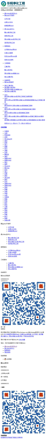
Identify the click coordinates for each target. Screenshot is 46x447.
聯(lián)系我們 (9, 82)
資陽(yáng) (7, 183)
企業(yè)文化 (8, 22)
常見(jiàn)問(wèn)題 (10, 56)
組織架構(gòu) (9, 25)
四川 (5, 148)
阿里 (5, 201)
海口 (5, 145)
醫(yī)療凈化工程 (9, 32)
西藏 (5, 189)
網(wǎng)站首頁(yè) (10, 13)
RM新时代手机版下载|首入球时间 (11, 437)
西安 (5, 205)
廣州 (5, 141)
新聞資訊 (7, 46)
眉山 (5, 172)
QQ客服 (8, 359)
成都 (5, 150)
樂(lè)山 (6, 168)
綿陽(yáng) (7, 160)
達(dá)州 (7, 177)
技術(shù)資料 (8, 59)
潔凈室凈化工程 (9, 42)
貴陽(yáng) (7, 185)
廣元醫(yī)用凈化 (9, 87)
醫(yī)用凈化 (8, 70)
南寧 (5, 143)
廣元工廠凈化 (8, 85)
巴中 (5, 181)
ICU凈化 (35, 334)
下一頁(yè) (21, 123)
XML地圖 (22, 339)
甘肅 (5, 206)
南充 (5, 170)
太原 (5, 133)
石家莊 (6, 131)
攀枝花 (6, 154)
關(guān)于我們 (9, 15)
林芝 (5, 203)
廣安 (5, 176)
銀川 (5, 216)
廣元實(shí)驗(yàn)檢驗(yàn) (13, 89)
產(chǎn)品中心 (9, 29)
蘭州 (5, 208)
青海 (5, 210)
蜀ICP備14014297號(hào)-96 (9, 339)
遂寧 (5, 164)
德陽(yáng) (7, 158)
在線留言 (7, 80)
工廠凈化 (7, 66)
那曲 (5, 199)
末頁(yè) (28, 123)
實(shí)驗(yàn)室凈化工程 (12, 39)
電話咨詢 (7, 352)
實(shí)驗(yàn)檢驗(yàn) (11, 73)
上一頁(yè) (13, 123)
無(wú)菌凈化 (8, 77)
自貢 (5, 152)
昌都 (5, 193)
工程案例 (7, 63)
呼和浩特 (7, 135)
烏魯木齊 (7, 220)
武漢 (5, 137)
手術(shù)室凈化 (29, 336)
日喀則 (6, 197)
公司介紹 (7, 19)
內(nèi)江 (7, 166)
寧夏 (5, 214)
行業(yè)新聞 (8, 53)
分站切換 (4, 127)
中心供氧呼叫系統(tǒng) (11, 334)
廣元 (5, 162)
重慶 (5, 146)
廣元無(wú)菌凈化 (10, 91)
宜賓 (5, 174)
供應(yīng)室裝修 (25, 334)
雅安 (5, 179)
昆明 (5, 187)
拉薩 (5, 191)
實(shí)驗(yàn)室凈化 (15, 336)
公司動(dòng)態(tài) (10, 49)
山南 (5, 195)
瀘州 (5, 156)
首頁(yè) (7, 123)
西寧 (5, 212)
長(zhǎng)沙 (8, 139)
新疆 (5, 218)
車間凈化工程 (8, 36)
